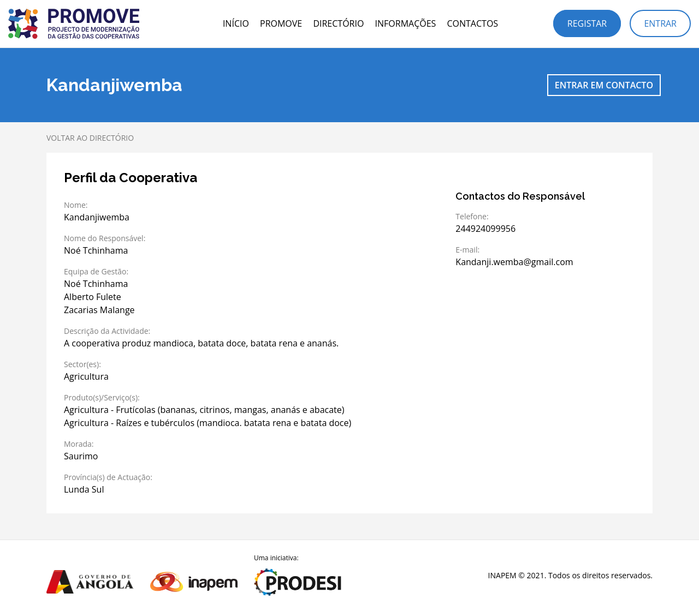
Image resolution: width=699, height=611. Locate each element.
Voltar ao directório (90, 138)
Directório (338, 23)
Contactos (472, 23)
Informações (405, 23)
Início (236, 23)
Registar (587, 23)
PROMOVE (281, 23)
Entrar (660, 23)
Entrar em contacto (604, 85)
